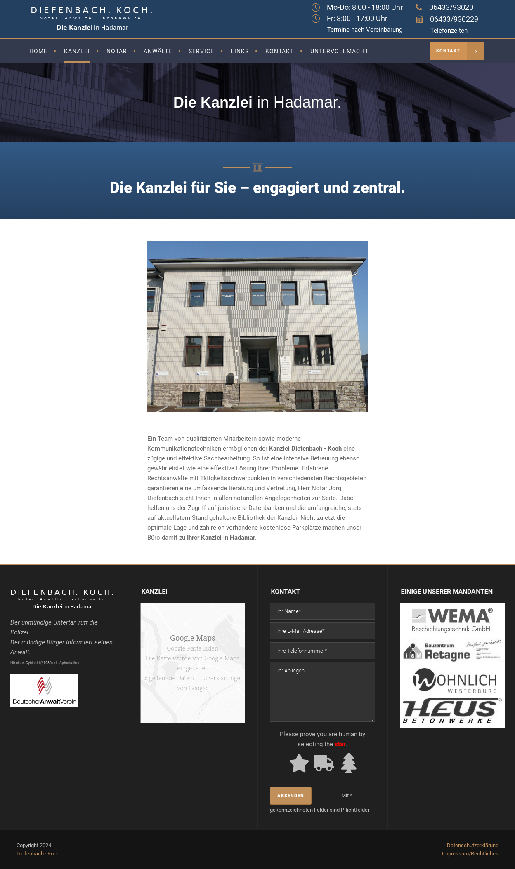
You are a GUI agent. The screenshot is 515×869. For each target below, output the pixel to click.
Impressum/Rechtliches (470, 853)
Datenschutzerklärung (472, 845)
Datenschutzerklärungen (209, 678)
